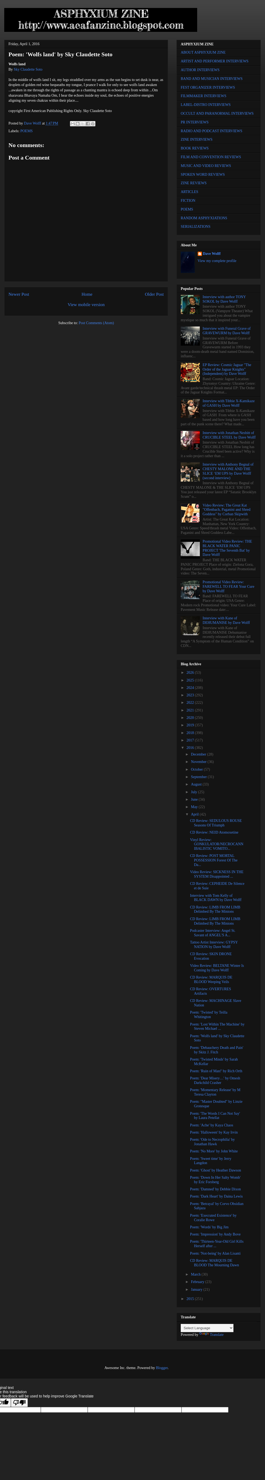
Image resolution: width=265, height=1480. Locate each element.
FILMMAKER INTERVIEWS (203, 96)
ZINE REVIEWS (194, 183)
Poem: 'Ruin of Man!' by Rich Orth (216, 1071)
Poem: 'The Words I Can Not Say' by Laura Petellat (215, 1116)
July (194, 792)
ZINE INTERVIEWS (197, 139)
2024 (191, 688)
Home (87, 294)
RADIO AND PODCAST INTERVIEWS (211, 131)
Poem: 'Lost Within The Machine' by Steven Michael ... (217, 1026)
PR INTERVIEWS (195, 122)
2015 (191, 1299)
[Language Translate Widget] (207, 1328)
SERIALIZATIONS (195, 227)
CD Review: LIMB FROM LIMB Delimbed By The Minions (215, 909)
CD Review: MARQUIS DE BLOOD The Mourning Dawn (214, 1263)
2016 (191, 748)
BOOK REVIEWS (195, 148)
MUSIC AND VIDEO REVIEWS (206, 166)
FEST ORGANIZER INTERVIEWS (208, 87)
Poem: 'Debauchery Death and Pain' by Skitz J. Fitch (216, 1050)
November (199, 762)
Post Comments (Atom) (96, 323)
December (199, 754)
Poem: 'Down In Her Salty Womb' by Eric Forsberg (215, 1180)
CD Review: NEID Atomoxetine (214, 832)
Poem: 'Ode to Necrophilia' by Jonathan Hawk (212, 1142)
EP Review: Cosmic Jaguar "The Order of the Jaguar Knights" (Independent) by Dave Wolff (227, 369)
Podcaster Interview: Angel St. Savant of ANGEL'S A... (212, 933)
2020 (191, 718)
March (196, 1274)
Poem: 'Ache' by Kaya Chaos (211, 1125)
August (196, 784)
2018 (191, 733)
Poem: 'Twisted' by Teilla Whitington (208, 1014)
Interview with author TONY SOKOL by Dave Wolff (224, 299)
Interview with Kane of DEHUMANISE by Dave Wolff (226, 620)
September (199, 777)
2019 (191, 725)
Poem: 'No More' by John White (214, 1151)
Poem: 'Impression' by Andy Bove (215, 1234)
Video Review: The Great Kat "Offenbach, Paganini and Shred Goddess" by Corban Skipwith (226, 509)
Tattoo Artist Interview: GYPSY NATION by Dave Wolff (214, 944)
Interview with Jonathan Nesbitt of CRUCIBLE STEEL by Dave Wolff (229, 435)
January (197, 1290)
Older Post (154, 294)
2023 (191, 695)
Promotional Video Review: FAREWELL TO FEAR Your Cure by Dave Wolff (228, 586)
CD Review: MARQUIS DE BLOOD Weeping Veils (211, 979)
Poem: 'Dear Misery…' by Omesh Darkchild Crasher (215, 1080)
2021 (191, 710)
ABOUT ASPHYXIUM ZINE (203, 52)
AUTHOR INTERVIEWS (200, 70)
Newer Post (18, 294)
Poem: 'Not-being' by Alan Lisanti (215, 1253)
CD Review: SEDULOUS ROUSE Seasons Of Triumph (216, 823)
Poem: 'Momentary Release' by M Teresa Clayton (215, 1092)
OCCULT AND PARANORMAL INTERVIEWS (217, 113)
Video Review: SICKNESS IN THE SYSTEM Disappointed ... (217, 874)
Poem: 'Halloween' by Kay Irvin (214, 1132)
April (195, 814)
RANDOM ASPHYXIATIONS (204, 218)
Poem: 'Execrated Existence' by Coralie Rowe (213, 1217)
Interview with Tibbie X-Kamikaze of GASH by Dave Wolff (229, 403)
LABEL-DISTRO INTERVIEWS (206, 105)
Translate (211, 1335)
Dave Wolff (212, 254)
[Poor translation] (19, 1402)
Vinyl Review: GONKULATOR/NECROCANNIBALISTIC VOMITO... (216, 844)
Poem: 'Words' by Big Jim (209, 1227)
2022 (191, 703)
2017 (191, 740)
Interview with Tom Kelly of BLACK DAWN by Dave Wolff (215, 898)
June (194, 799)
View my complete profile (217, 261)
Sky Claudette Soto (28, 69)
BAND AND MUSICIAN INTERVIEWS (211, 79)
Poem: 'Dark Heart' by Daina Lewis (216, 1196)
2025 (191, 680)
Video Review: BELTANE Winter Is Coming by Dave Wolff (217, 968)
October (197, 769)
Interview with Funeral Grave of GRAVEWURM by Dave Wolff (227, 331)
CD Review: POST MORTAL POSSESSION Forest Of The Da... (213, 860)
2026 (191, 673)
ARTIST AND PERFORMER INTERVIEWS (215, 61)
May (194, 807)
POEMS (26, 131)
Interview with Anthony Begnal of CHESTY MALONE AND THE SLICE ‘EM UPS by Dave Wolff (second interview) (228, 471)
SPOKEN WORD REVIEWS (203, 175)
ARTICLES (189, 192)
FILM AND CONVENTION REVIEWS (211, 157)
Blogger (161, 1368)
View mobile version (86, 304)
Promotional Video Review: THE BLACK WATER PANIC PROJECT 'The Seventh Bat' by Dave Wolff (227, 548)
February (198, 1282)
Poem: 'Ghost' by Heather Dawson (215, 1170)
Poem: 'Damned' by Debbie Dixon (215, 1189)
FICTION (188, 201)
